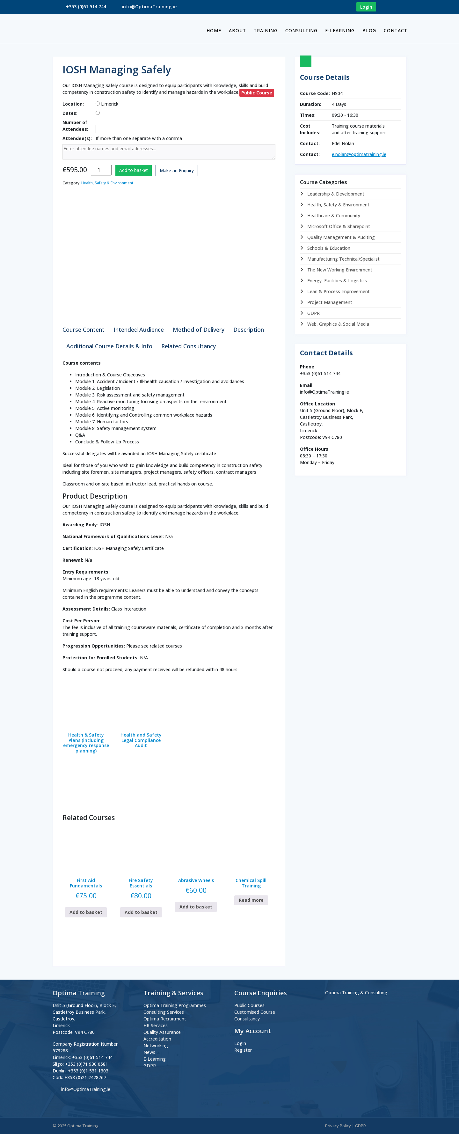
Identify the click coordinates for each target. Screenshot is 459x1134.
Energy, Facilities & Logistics (336, 281)
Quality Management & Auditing (340, 237)
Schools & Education (328, 248)
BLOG (369, 30)
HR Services (155, 1025)
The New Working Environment (339, 270)
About (237, 30)
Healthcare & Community (333, 215)
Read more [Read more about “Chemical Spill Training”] (251, 900)
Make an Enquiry (177, 170)
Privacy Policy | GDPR (345, 1126)
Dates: (69, 113)
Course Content (83, 329)
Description (248, 329)
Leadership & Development (335, 194)
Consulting (301, 30)
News (149, 1052)
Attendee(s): (77, 138)
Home (214, 30)
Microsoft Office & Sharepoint (338, 226)
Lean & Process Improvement (338, 291)
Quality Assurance (162, 1032)
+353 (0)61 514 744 (86, 7)
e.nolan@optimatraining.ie (359, 154)
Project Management (329, 302)
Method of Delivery (198, 329)
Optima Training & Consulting (356, 992)
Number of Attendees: (75, 125)
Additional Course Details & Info (109, 346)
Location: (73, 104)
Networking (155, 1045)
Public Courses (249, 1005)
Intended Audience (138, 329)
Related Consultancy (188, 346)
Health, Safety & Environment (107, 183)
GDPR (313, 313)
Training (266, 30)
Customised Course (254, 1012)
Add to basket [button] (85, 912)
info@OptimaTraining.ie (149, 7)
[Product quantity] (101, 170)
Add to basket (133, 170)
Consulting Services (163, 1012)
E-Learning (340, 30)
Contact (395, 30)
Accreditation (157, 1039)
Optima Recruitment (164, 1019)
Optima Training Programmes (174, 1005)
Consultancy (247, 1019)
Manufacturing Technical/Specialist (343, 259)
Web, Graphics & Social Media (337, 324)
